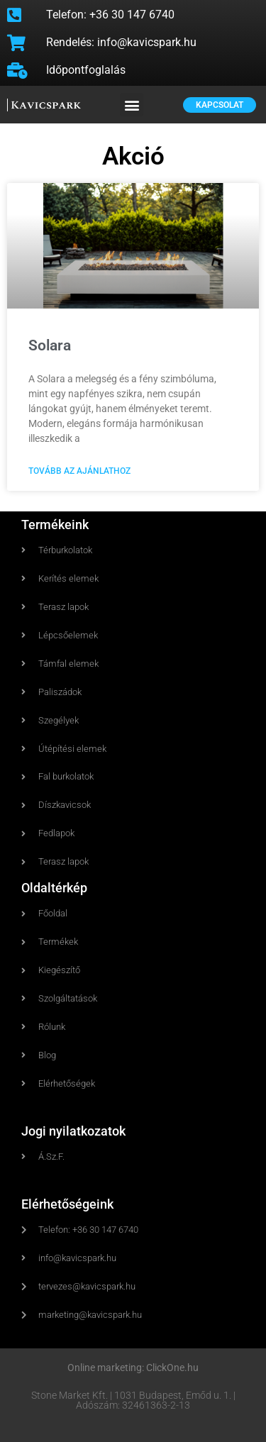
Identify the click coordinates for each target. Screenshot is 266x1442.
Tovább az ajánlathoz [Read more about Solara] (79, 471)
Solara (49, 345)
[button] (131, 104)
